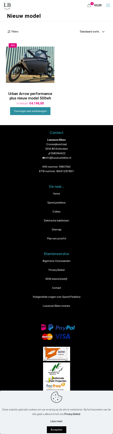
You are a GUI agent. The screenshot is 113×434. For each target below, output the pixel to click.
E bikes (57, 211)
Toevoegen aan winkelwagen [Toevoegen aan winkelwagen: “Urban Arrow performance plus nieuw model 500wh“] (30, 111)
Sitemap (56, 229)
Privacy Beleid (57, 270)
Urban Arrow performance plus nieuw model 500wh (30, 96)
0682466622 (58, 153)
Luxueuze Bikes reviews (56, 305)
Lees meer (56, 421)
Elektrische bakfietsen (56, 220)
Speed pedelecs (56, 202)
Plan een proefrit (56, 238)
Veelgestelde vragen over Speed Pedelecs (57, 296)
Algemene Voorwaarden (56, 261)
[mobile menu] (108, 5)
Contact (56, 287)
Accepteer (57, 429)
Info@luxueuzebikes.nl (58, 157)
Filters (12, 32)
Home (56, 193)
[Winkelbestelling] (93, 31)
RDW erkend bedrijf (56, 278)
